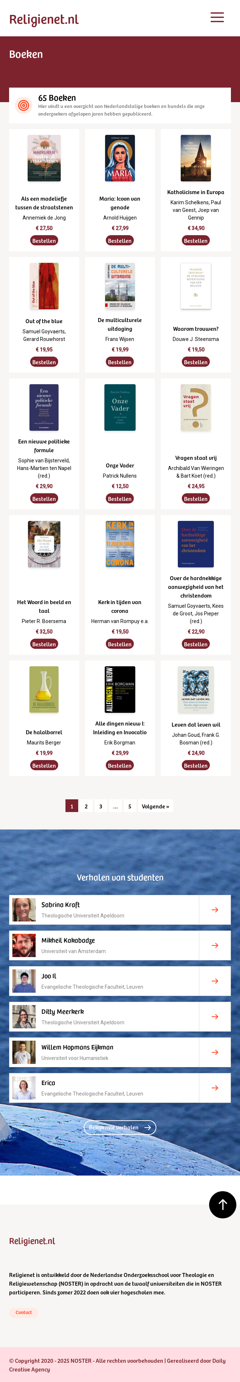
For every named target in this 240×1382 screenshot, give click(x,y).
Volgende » (155, 806)
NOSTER (70, 1283)
